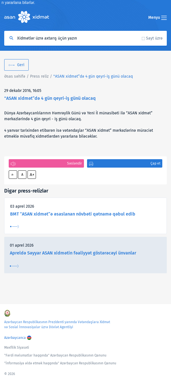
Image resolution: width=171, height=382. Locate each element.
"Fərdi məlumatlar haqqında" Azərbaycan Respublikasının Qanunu (55, 355)
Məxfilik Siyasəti (16, 347)
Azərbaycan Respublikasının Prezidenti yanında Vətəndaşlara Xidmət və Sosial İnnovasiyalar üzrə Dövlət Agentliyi (57, 324)
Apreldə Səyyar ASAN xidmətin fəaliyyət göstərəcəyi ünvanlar (73, 253)
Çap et (155, 163)
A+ (32, 174)
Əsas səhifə (14, 76)
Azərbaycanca (15, 338)
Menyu (157, 17)
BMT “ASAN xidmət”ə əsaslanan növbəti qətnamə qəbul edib (72, 214)
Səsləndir (74, 163)
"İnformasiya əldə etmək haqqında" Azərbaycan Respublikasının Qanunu (60, 363)
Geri (20, 64)
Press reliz (39, 76)
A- (13, 174)
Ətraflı (14, 226)
